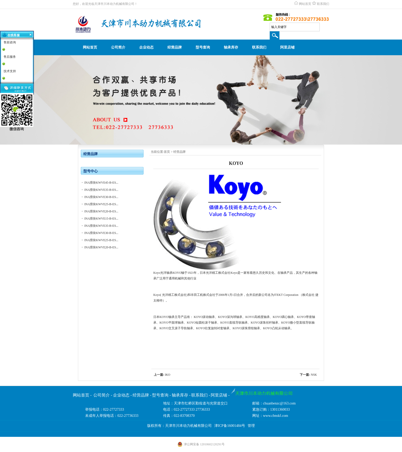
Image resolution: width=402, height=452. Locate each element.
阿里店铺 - (220, 395)
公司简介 (118, 47)
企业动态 (146, 47)
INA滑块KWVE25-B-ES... (101, 204)
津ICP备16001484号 (229, 426)
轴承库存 (231, 47)
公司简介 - (102, 395)
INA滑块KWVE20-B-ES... (101, 211)
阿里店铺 (287, 47)
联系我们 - (200, 395)
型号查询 (203, 47)
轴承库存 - (181, 395)
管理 (251, 426)
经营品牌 (174, 47)
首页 (167, 152)
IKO (167, 374)
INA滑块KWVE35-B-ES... (101, 190)
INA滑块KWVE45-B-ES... (101, 182)
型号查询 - (161, 395)
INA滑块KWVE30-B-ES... (101, 197)
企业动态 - (122, 395)
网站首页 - (83, 395)
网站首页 (305, 4)
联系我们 (323, 4)
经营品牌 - (142, 395)
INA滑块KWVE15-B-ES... (101, 218)
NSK (314, 374)
